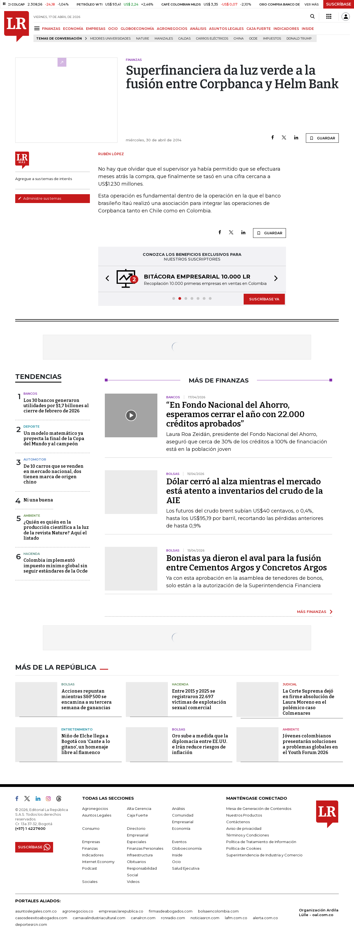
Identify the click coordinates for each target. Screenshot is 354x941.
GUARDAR (322, 138)
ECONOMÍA (73, 29)
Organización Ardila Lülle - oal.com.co (319, 912)
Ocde (253, 38)
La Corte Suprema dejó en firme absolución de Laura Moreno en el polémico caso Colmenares (308, 702)
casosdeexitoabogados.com (41, 918)
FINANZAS (51, 29)
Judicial (290, 684)
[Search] (312, 16)
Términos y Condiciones (247, 835)
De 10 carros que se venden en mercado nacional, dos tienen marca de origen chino (54, 474)
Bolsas (68, 684)
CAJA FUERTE (258, 29)
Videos (133, 881)
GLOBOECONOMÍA (137, 29)
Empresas (91, 841)
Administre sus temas (39, 198)
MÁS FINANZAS (311, 611)
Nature (142, 38)
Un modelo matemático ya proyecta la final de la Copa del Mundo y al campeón (54, 438)
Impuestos (272, 38)
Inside (177, 855)
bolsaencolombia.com (218, 911)
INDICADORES (286, 29)
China (239, 38)
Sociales (89, 881)
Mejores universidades (110, 38)
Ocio (176, 861)
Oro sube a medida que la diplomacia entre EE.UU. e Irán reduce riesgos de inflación (200, 744)
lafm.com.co (236, 918)
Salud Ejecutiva (185, 868)
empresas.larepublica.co (121, 911)
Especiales (136, 841)
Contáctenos (238, 822)
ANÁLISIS (198, 29)
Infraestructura (140, 855)
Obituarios (136, 861)
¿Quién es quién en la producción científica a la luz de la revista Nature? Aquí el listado (56, 530)
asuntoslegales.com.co (36, 911)
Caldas (184, 38)
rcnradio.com (173, 918)
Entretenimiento (77, 729)
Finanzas (90, 848)
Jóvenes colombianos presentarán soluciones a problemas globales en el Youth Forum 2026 (310, 744)
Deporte (32, 426)
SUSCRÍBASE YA (264, 299)
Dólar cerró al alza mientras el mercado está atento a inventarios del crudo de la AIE (244, 491)
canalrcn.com (143, 918)
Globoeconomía (187, 848)
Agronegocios (95, 808)
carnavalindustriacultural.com (99, 918)
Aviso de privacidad (243, 828)
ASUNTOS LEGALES (226, 29)
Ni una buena (38, 500)
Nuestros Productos (244, 815)
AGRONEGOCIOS (172, 29)
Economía (181, 828)
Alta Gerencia (139, 808)
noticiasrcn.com (205, 918)
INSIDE (308, 29)
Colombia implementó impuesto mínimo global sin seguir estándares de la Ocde (56, 565)
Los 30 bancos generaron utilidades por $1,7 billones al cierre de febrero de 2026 (56, 406)
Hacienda (32, 554)
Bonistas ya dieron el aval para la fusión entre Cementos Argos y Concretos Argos (246, 563)
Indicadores (92, 855)
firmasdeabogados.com (170, 911)
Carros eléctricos (212, 38)
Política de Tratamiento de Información (261, 841)
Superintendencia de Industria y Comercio (264, 855)
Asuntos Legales (96, 815)
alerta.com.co (265, 918)
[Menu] (37, 28)
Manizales (164, 38)
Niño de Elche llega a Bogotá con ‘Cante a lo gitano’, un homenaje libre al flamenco (85, 744)
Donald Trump (299, 38)
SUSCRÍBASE (338, 4)
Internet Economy (98, 861)
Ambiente (32, 516)
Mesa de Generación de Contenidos (258, 808)
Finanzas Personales (145, 848)
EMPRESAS (95, 29)
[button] (105, 279)
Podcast (89, 868)
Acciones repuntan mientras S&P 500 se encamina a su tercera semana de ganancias (86, 699)
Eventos (179, 841)
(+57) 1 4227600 (30, 828)
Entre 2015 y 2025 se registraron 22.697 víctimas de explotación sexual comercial (199, 699)
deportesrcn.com (31, 924)
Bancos (30, 394)
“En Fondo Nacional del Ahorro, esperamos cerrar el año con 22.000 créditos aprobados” (235, 414)
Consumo (91, 828)
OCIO (113, 29)
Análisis (178, 808)
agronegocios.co (77, 911)
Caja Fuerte (137, 815)
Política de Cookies (243, 848)
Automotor (35, 459)
